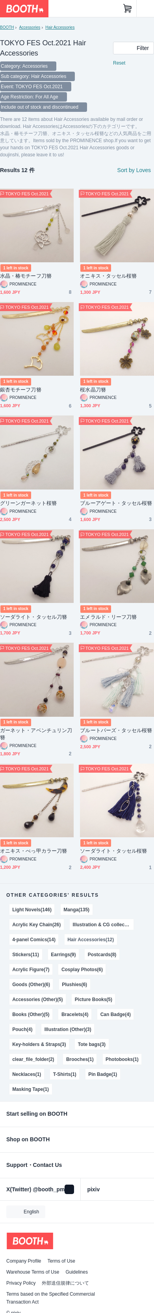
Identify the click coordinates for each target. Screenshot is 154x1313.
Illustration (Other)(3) (68, 1029)
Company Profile (23, 1261)
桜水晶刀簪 (93, 390)
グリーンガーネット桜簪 (28, 503)
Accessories (29, 27)
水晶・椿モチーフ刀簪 (26, 276)
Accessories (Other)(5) (37, 999)
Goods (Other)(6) (31, 984)
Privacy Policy (20, 1283)
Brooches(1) (80, 1059)
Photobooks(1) (122, 1059)
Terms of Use (61, 1261)
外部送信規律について (65, 1283)
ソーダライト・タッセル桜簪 (113, 851)
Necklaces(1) (26, 1074)
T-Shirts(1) (64, 1074)
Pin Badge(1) (102, 1074)
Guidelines (76, 1272)
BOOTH (7, 27)
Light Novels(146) (32, 909)
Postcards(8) (102, 954)
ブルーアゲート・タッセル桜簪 (116, 503)
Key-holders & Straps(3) (39, 1044)
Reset (119, 63)
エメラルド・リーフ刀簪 (108, 617)
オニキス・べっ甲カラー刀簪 (33, 851)
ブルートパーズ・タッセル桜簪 (116, 730)
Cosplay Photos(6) (82, 969)
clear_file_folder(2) (33, 1059)
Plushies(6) (74, 984)
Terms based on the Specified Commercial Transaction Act (50, 1298)
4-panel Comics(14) (34, 939)
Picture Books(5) (93, 999)
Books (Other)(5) (30, 1014)
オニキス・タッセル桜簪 (108, 276)
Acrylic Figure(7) (30, 969)
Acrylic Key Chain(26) (36, 924)
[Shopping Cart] (127, 8)
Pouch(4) (22, 1029)
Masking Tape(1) (30, 1089)
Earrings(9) (63, 954)
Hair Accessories (59, 27)
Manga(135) (76, 909)
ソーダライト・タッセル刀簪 (33, 617)
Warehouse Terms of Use (32, 1272)
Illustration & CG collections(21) (103, 924)
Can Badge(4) (115, 1014)
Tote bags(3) (92, 1044)
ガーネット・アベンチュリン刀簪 (36, 733)
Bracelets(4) (75, 1014)
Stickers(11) (25, 954)
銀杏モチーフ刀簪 (20, 390)
